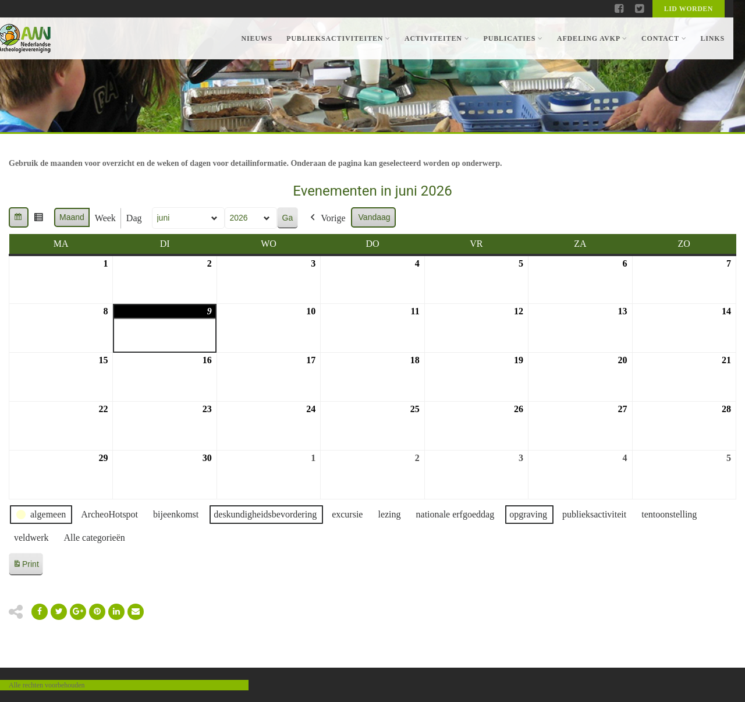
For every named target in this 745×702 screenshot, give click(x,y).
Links (712, 38)
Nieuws (256, 38)
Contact (663, 38)
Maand (71, 217)
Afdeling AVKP (592, 38)
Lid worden (688, 9)
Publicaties (512, 38)
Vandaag (375, 217)
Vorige (326, 218)
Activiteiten (437, 38)
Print (25, 566)
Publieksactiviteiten (338, 38)
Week (105, 218)
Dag (134, 218)
